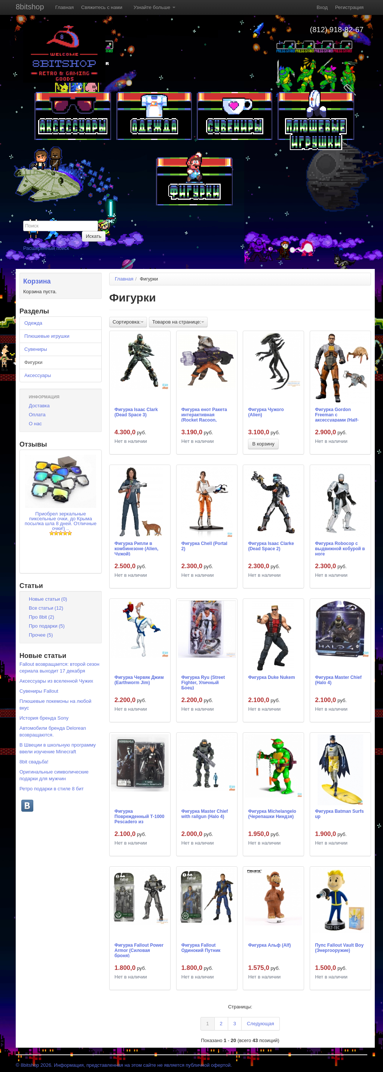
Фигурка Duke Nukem (271, 677)
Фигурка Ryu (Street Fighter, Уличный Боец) (203, 682)
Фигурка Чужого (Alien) (266, 412)
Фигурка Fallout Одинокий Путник (201, 948)
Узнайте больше (154, 7)
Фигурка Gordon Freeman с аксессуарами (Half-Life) (337, 414)
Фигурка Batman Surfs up (339, 814)
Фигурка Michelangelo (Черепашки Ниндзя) (272, 814)
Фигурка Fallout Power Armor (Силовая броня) (138, 950)
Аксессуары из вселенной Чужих (56, 681)
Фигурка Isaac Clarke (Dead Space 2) (271, 546)
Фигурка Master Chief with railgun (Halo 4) (204, 814)
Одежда (33, 323)
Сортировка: (128, 322)
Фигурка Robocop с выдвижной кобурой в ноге (340, 548)
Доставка (39, 405)
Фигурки (33, 362)
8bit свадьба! (33, 762)
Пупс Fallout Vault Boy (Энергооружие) (339, 948)
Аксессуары (37, 375)
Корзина (37, 281)
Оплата (37, 414)
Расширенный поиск (46, 248)
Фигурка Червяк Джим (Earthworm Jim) (139, 680)
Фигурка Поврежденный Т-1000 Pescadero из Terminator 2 (139, 816)
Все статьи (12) (46, 608)
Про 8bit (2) (41, 617)
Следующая (260, 1023)
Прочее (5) (41, 635)
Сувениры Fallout (38, 691)
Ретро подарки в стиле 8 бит (51, 788)
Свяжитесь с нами (101, 7)
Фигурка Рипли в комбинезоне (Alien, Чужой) (136, 548)
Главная (64, 7)
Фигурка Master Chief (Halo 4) (338, 680)
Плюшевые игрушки (46, 336)
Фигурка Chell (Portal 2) (204, 546)
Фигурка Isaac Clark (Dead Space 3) (136, 412)
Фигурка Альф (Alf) (269, 945)
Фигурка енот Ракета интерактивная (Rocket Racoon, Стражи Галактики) (204, 414)
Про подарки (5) (47, 626)
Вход (322, 7)
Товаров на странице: (178, 322)
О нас (35, 423)
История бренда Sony (43, 718)
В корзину (263, 444)
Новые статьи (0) (48, 599)
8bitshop (30, 7)
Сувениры (35, 349)
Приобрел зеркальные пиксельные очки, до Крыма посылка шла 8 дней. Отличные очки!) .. (60, 521)
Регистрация (349, 7)
